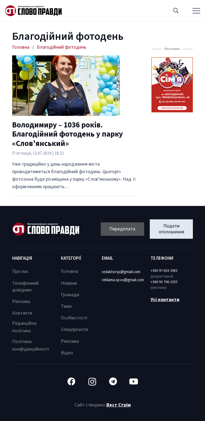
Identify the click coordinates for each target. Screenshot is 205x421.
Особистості (74, 318)
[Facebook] (71, 382)
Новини (69, 283)
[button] (176, 10)
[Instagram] (92, 382)
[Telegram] (113, 382)
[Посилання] (33, 10)
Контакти (22, 313)
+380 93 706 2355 (164, 282)
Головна (69, 271)
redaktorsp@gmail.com (121, 272)
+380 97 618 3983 (164, 270)
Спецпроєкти (74, 329)
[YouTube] (134, 382)
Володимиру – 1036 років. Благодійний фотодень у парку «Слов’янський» (67, 134)
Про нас (20, 271)
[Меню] (196, 10)
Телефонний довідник (25, 286)
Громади (70, 294)
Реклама (21, 301)
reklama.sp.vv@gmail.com (123, 280)
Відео (67, 352)
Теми (66, 306)
